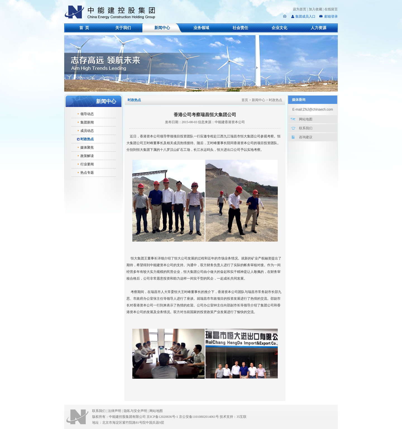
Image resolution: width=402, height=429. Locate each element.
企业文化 (279, 28)
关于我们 (123, 28)
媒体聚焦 (87, 147)
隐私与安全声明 (135, 411)
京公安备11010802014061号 (199, 417)
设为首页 (299, 9)
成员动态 (87, 131)
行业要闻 (87, 164)
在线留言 (331, 9)
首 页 (84, 28)
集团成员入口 (305, 16)
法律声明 (115, 411)
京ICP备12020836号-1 (162, 417)
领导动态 (87, 114)
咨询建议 (305, 137)
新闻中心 (162, 28)
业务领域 (201, 28)
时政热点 (87, 139)
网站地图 (305, 119)
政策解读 (87, 156)
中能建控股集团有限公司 (112, 12)
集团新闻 (87, 122)
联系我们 (305, 128)
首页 (244, 100)
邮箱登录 (331, 16)
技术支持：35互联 (233, 417)
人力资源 (318, 28)
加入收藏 (315, 9)
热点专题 (87, 173)
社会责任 (240, 28)
